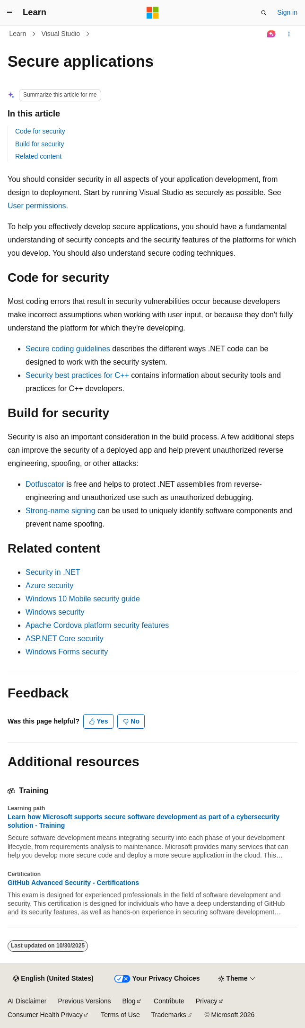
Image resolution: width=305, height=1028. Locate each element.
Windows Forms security (67, 652)
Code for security (40, 131)
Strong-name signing (61, 511)
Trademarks (168, 1015)
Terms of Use (120, 1015)
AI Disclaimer (27, 1001)
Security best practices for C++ (77, 375)
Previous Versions (84, 1001)
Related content (38, 156)
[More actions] (289, 34)
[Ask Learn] (271, 34)
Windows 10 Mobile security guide (83, 599)
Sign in (287, 12)
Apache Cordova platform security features (97, 625)
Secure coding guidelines (68, 349)
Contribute (169, 1001)
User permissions (37, 206)
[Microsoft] (153, 13)
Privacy (207, 1001)
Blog (129, 1001)
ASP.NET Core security (65, 639)
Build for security (39, 144)
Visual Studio (61, 33)
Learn (17, 33)
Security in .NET (53, 572)
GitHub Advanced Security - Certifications (73, 882)
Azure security (49, 585)
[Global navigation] (9, 12)
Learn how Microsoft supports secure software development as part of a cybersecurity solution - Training (143, 821)
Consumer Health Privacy (45, 1015)
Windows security (55, 612)
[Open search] (263, 12)
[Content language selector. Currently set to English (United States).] (53, 978)
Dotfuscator (45, 484)
